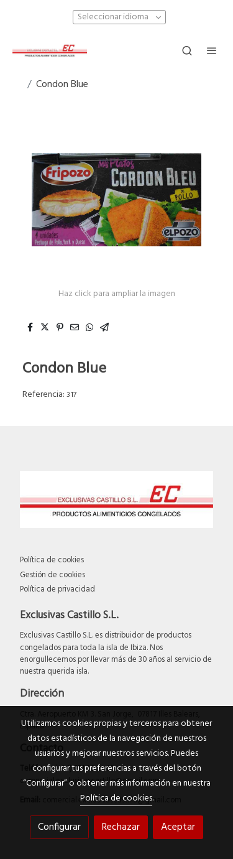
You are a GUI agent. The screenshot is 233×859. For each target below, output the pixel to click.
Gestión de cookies (52, 575)
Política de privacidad (57, 589)
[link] (49, 50)
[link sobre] (116, 502)
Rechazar (121, 827)
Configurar (59, 827)
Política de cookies (52, 560)
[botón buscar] (187, 50)
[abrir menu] (212, 50)
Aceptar (178, 827)
